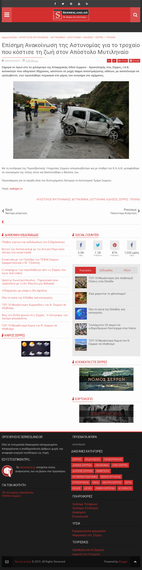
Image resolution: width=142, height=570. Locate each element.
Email (134, 60)
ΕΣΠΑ (128, 482)
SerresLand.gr (22, 561)
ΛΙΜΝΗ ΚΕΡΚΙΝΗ (105, 488)
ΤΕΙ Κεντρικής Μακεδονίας (18, 492)
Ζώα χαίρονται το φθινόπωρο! (107, 293)
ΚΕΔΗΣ (77, 488)
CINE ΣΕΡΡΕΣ (120, 465)
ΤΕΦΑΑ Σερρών (11, 495)
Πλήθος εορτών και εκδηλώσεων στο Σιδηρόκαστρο (33, 242)
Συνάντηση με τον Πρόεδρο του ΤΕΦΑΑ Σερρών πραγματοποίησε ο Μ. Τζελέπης (30, 261)
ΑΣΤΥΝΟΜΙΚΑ (79, 199)
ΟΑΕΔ (95, 482)
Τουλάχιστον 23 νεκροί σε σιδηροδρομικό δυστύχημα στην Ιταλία (112, 326)
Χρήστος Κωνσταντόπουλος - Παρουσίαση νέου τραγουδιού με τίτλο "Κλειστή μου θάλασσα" (30, 282)
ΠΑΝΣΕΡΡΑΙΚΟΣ (113, 459)
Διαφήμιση (79, 512)
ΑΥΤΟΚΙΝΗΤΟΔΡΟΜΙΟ (85, 476)
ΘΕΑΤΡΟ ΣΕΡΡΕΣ (112, 482)
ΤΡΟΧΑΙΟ (134, 199)
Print (122, 60)
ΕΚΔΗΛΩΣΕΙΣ (92, 459)
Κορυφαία (85, 270)
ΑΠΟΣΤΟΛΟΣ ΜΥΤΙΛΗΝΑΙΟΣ (53, 199)
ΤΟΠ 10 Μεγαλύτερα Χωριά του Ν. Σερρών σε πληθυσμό (109, 342)
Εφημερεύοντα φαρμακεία (88, 531)
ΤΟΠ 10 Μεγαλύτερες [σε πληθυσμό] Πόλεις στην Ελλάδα (111, 279)
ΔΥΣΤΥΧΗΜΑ (97, 199)
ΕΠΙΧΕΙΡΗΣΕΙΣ (81, 482)
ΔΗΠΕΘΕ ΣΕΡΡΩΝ (83, 470)
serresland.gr (28, 467)
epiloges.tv (16, 188)
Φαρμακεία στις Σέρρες (87, 535)
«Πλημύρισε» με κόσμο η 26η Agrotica (24, 290)
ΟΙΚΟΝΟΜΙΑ (102, 465)
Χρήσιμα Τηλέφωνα (84, 504)
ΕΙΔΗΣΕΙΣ (111, 199)
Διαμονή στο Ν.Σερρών (86, 554)
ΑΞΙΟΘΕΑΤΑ (125, 488)
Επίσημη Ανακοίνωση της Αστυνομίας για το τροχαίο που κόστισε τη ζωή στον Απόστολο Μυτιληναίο (71, 48)
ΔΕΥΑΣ (88, 488)
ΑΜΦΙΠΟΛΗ (102, 470)
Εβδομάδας (106, 270)
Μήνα (127, 270)
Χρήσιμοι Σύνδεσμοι (85, 508)
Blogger (123, 561)
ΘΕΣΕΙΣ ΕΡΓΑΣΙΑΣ (111, 476)
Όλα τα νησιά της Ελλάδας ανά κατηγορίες (27, 297)
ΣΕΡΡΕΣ (123, 199)
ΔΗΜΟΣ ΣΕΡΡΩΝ (82, 465)
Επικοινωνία (80, 516)
